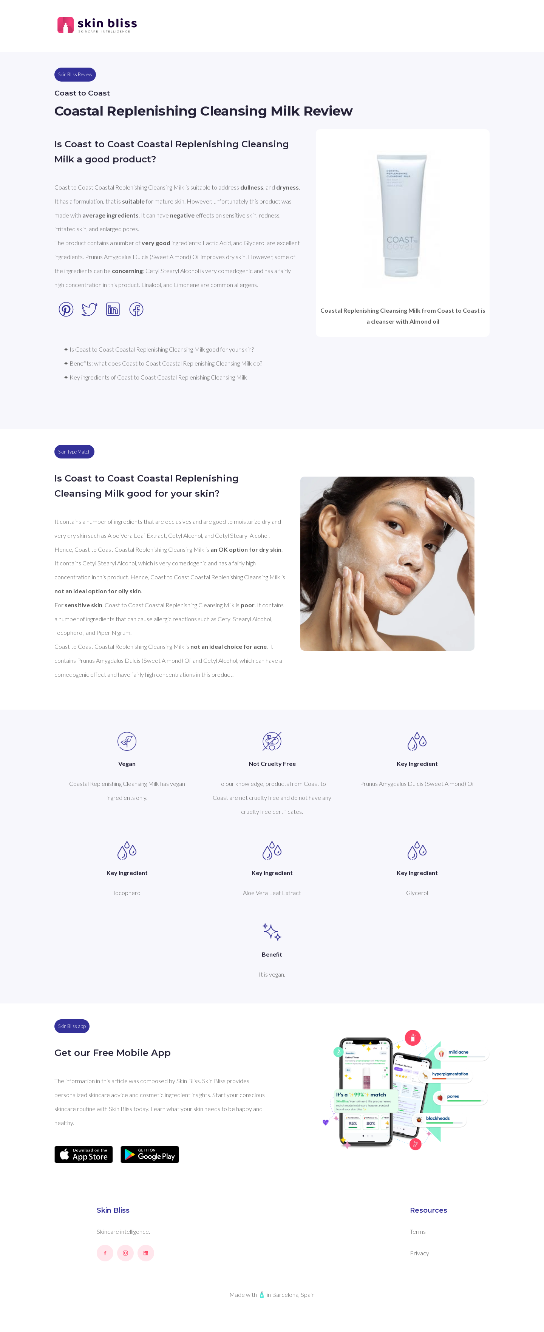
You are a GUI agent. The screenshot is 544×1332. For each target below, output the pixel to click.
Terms (418, 1231)
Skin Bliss (113, 1210)
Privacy (419, 1252)
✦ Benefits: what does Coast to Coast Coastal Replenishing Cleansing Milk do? (162, 363)
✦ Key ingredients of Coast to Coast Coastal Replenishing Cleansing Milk (155, 377)
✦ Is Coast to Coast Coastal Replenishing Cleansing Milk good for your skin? (158, 349)
